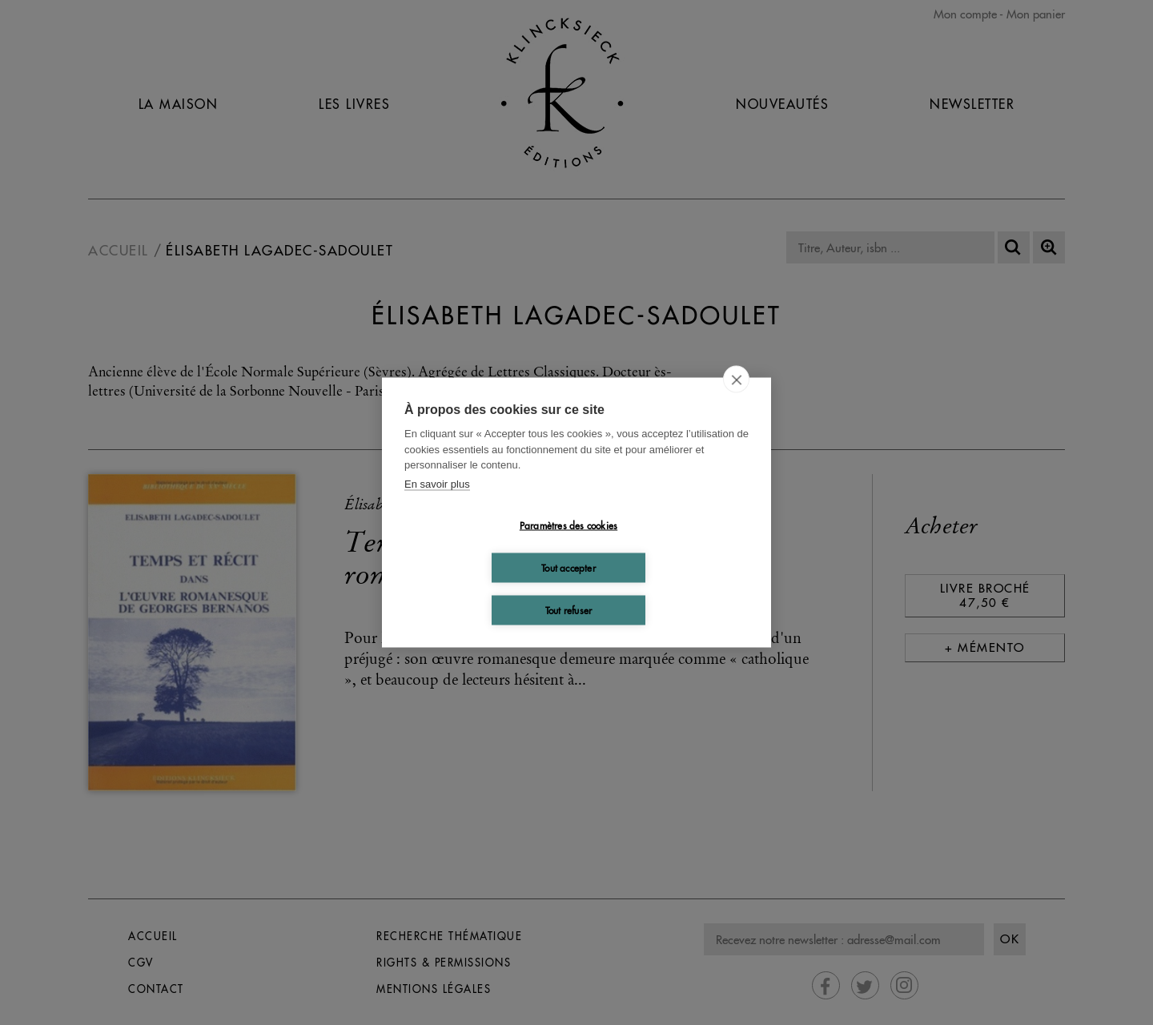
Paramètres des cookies (568, 525)
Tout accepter (568, 567)
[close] (736, 379)
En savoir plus (437, 483)
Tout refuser (568, 610)
